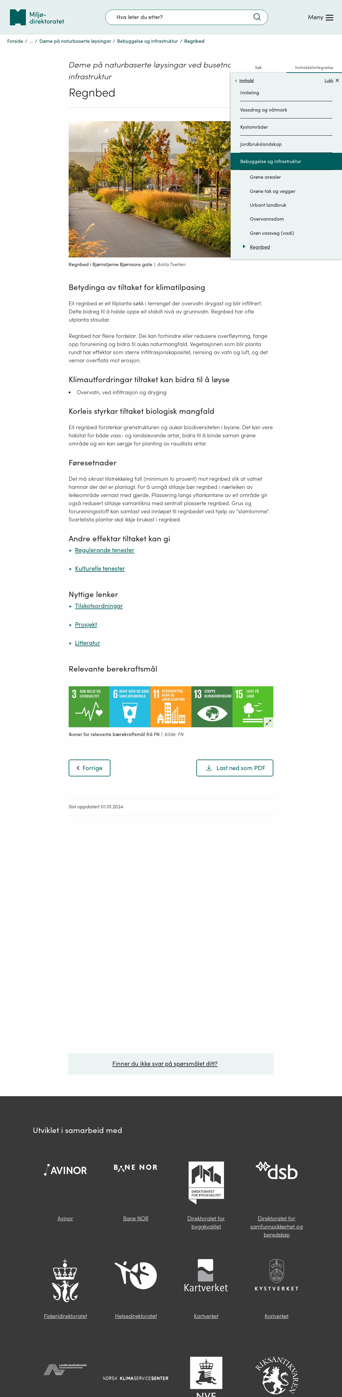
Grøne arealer (265, 162)
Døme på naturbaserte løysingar (75, 26)
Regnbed (260, 231)
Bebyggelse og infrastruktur (147, 26)
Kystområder (254, 112)
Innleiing (249, 77)
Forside (15, 26)
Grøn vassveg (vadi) (272, 218)
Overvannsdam (267, 203)
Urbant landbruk (268, 190)
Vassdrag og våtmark (263, 94)
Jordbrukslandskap (261, 129)
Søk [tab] (258, 52)
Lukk (332, 64)
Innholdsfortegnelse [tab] (314, 52)
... (31, 26)
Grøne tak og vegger (272, 176)
